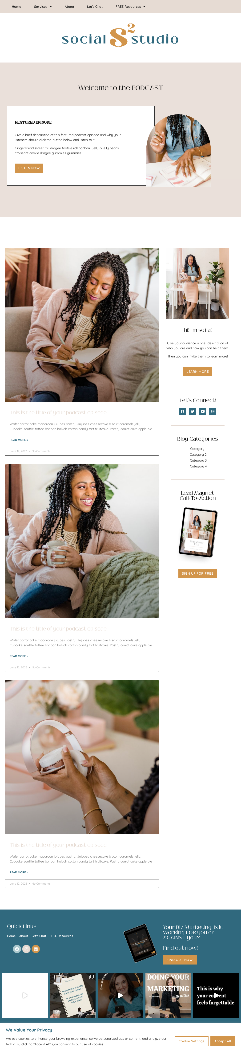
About (69, 6)
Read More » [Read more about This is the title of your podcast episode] (19, 440)
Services (43, 7)
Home (16, 6)
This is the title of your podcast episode (58, 412)
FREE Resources (130, 7)
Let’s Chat (95, 6)
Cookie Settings (192, 1041)
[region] (120, 1037)
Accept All (222, 1041)
